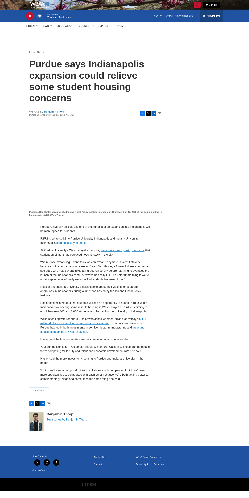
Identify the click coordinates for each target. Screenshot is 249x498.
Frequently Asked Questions (150, 471)
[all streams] (211, 23)
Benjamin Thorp (54, 118)
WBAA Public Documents (148, 464)
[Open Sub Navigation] (37, 33)
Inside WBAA (64, 33)
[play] (30, 23)
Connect (85, 33)
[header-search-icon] (199, 8)
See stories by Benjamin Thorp (67, 426)
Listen (30, 33)
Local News (36, 59)
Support (104, 33)
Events (121, 33)
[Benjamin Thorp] (36, 428)
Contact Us (99, 464)
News (45, 33)
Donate (215, 8)
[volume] (39, 23)
